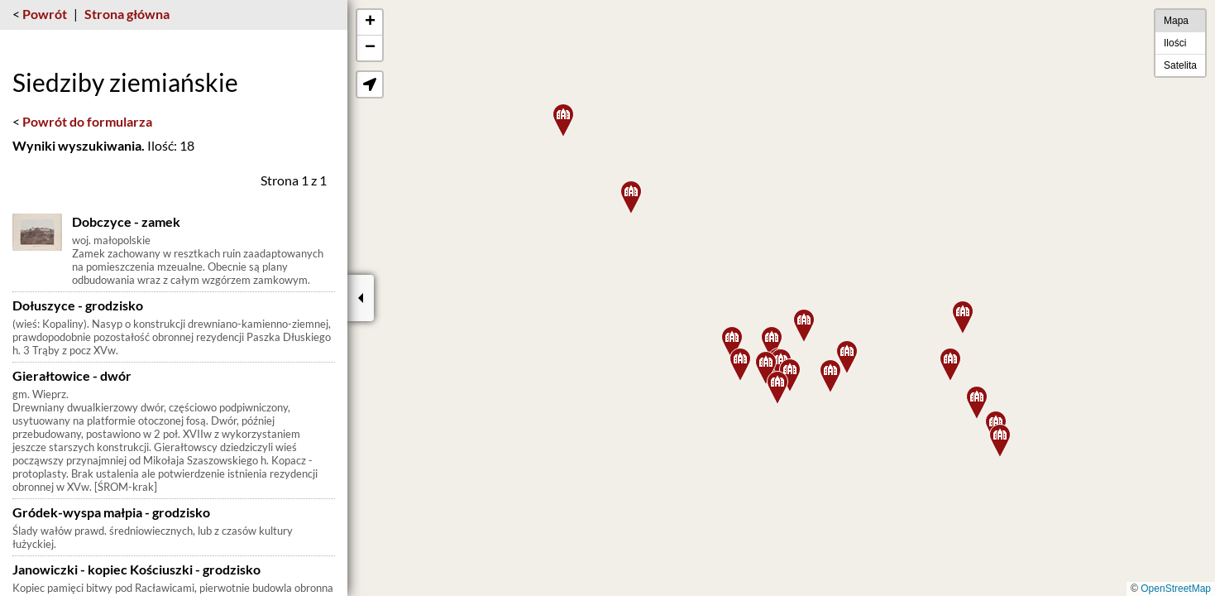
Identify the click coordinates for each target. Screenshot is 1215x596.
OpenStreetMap (1176, 588)
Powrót (44, 14)
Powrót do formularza (87, 121)
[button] (766, 368)
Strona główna (127, 14)
